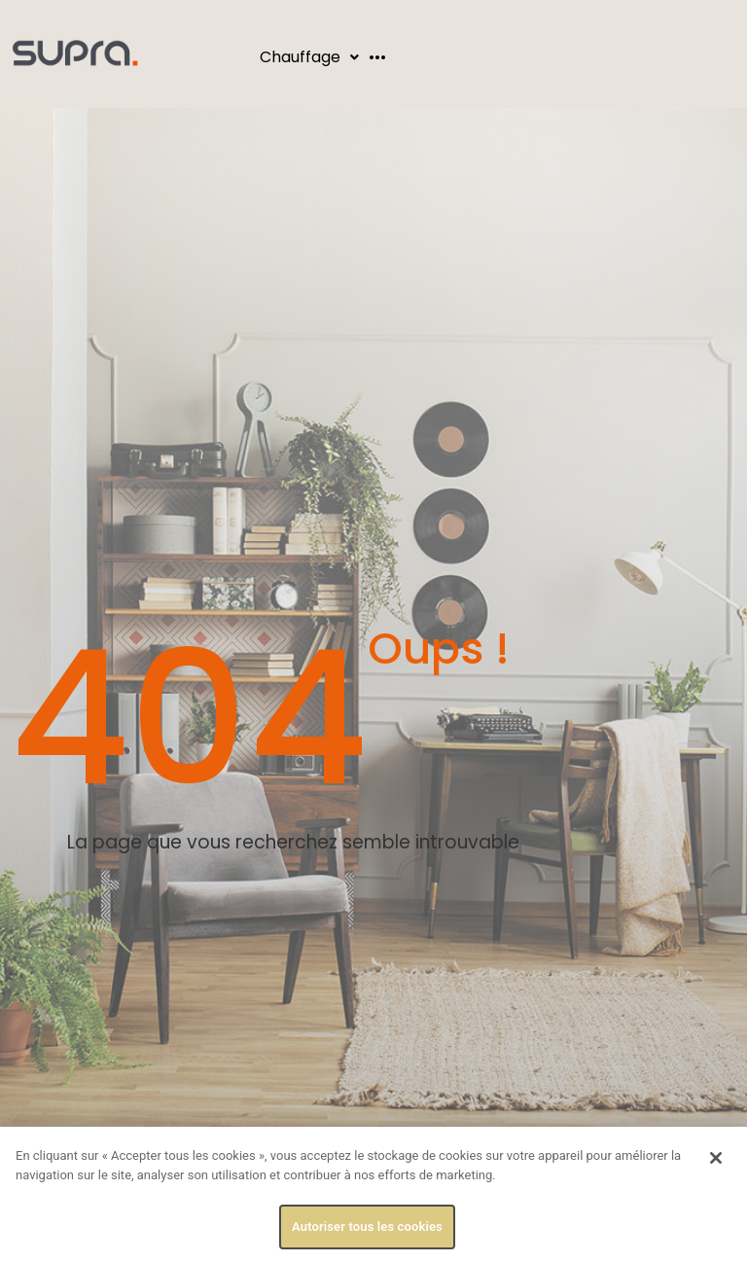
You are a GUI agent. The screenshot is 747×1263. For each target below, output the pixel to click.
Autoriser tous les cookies (367, 1226)
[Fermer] (715, 1158)
